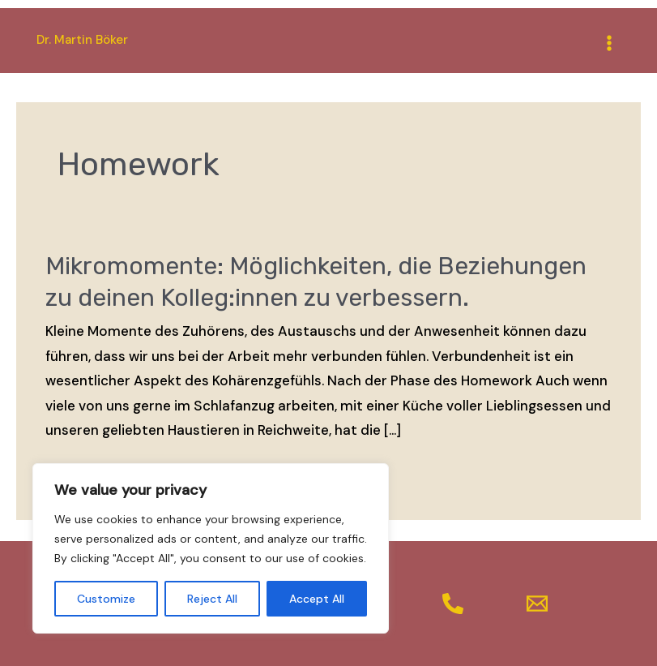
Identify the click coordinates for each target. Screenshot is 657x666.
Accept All (316, 598)
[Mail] (537, 603)
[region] (210, 548)
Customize (106, 598)
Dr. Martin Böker (82, 40)
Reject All (212, 598)
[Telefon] (453, 603)
